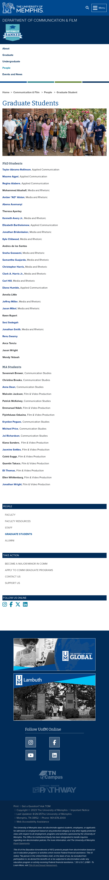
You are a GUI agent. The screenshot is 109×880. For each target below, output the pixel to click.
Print (16, 806)
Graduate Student (67, 92)
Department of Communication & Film (39, 20)
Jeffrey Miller (10, 301)
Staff (8, 527)
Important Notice (80, 810)
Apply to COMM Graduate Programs (29, 570)
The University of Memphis (56, 814)
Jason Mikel (9, 308)
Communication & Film (26, 92)
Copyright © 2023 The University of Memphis (42, 810)
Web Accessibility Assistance (33, 821)
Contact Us (12, 576)
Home (5, 92)
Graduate (7, 55)
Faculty (10, 514)
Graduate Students (18, 534)
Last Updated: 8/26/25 (29, 814)
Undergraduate (11, 61)
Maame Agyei (10, 176)
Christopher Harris (13, 266)
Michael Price (10, 428)
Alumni (9, 540)
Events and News (12, 74)
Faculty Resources (18, 521)
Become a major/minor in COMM (26, 563)
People (6, 68)
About (5, 48)
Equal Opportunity (21, 843)
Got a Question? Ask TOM (36, 806)
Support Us (12, 583)
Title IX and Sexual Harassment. (43, 865)
